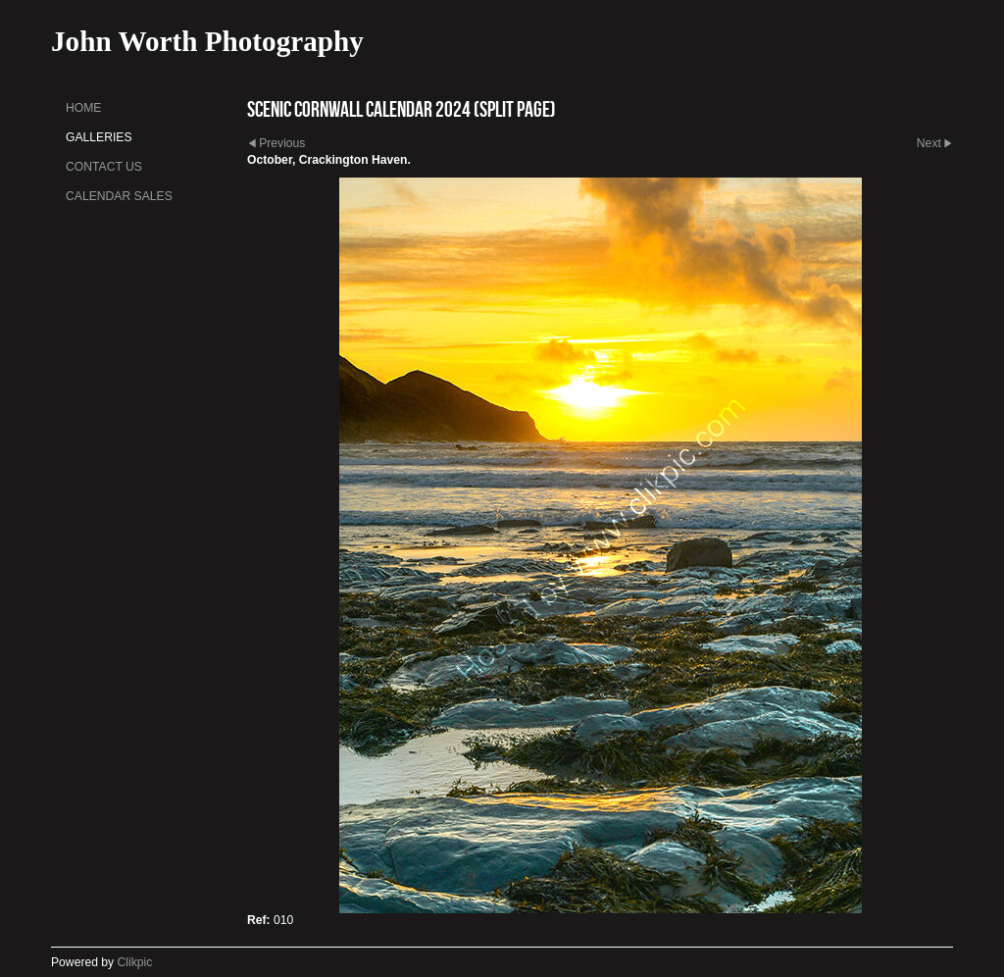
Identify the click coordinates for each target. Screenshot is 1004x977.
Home (83, 108)
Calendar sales (119, 196)
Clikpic (135, 962)
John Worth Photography (207, 41)
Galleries (99, 137)
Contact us (104, 167)
